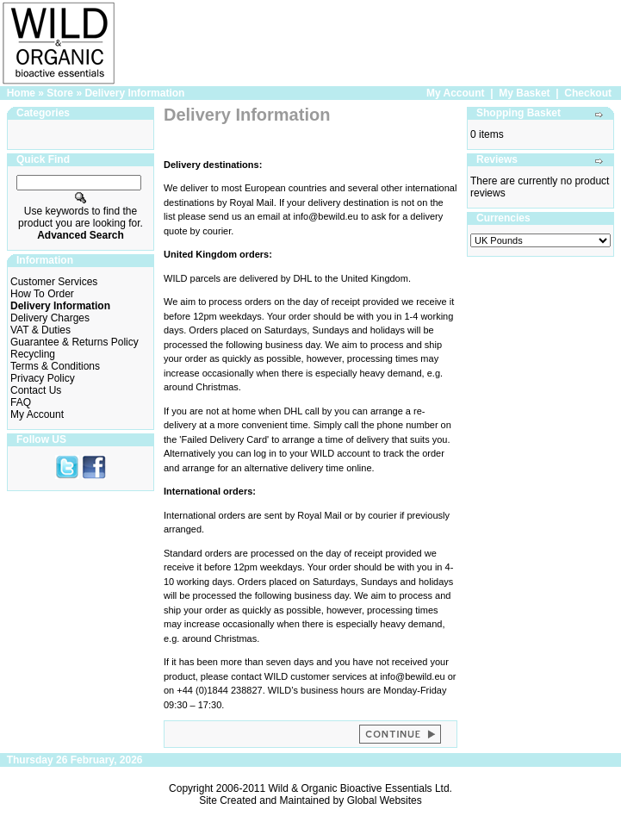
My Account (455, 93)
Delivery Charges (50, 318)
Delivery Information (134, 93)
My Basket (524, 93)
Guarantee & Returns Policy (74, 342)
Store (60, 93)
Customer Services (53, 282)
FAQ (20, 402)
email (269, 216)
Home (21, 93)
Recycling (32, 354)
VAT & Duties (40, 330)
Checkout (588, 93)
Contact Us (35, 390)
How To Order (42, 294)
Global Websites (384, 800)
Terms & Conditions (55, 366)
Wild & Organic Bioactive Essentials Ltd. (360, 788)
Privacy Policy (42, 378)
